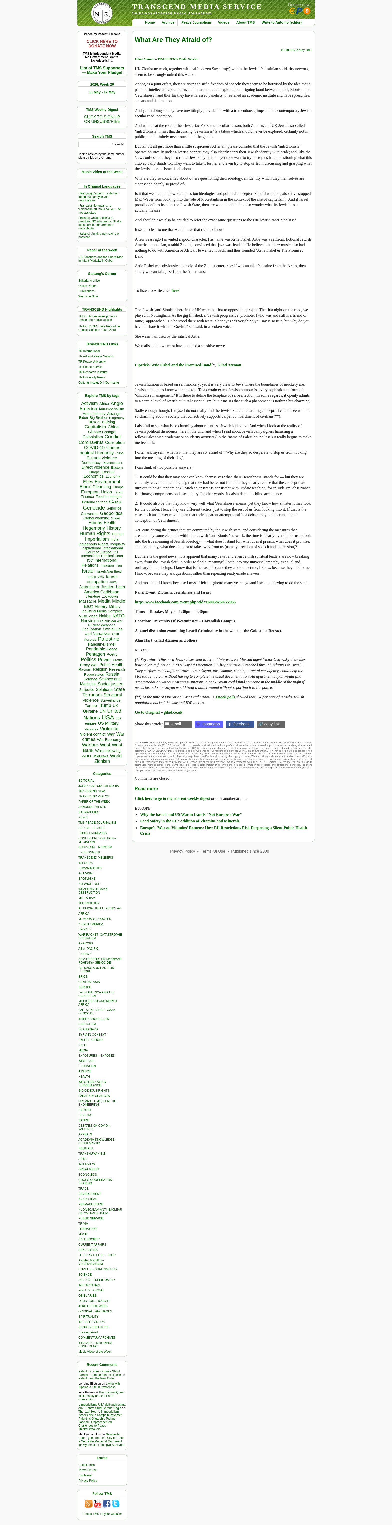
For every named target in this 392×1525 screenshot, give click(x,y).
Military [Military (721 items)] (101, 606)
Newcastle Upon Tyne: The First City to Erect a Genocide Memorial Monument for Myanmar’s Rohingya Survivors (101, 1440)
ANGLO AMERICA (90, 924)
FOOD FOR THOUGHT (94, 1301)
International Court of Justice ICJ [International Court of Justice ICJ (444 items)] (104, 550)
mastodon (211, 724)
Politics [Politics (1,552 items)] (88, 659)
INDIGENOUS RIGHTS (94, 1090)
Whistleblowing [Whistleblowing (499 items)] (108, 750)
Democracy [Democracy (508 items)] (91, 462)
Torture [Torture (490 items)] (91, 705)
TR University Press (91, 377)
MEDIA (83, 1050)
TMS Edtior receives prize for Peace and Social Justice (97, 318)
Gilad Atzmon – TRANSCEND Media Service (166, 59)
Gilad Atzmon (230, 365)
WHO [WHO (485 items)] (86, 756)
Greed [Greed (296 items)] (115, 518)
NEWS (83, 817)
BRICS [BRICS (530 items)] (94, 422)
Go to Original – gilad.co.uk (158, 712)
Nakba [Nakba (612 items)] (105, 616)
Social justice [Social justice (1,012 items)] (111, 683)
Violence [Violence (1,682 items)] (109, 728)
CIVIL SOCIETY (89, 1239)
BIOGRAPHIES (88, 812)
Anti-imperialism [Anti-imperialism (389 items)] (111, 409)
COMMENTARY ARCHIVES (97, 1337)
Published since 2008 (250, 851)
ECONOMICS (87, 1174)
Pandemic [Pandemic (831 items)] (95, 649)
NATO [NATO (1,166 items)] (118, 615)
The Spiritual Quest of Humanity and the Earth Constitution (101, 1396)
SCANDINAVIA (88, 1029)
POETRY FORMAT (91, 1290)
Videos (224, 22)
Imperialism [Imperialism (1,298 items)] (97, 539)
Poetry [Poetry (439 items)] (112, 654)
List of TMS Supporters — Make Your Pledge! (102, 70)
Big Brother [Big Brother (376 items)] (99, 418)
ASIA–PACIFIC (88, 948)
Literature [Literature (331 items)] (93, 596)
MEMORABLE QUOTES (94, 919)
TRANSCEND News (92, 791)
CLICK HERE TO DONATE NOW (102, 43)
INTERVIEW (86, 1164)
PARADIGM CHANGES (94, 1096)
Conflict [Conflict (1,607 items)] (113, 436)
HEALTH (84, 1076)
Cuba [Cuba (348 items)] (120, 453)
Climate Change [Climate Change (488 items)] (102, 432)
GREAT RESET (89, 1169)
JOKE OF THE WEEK (93, 1306)
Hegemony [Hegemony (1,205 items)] (94, 528)
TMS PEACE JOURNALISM (97, 822)
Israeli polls (225, 697)
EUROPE (84, 987)
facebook (242, 724)
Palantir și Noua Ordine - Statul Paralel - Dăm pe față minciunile (99, 1373)
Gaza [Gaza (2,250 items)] (115, 501)
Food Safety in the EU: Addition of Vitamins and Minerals (190, 821)
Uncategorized (88, 1332)
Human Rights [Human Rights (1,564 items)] (95, 533)
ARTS (82, 1159)
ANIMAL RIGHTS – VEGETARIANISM (91, 1262)
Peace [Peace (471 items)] (112, 649)
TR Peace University (92, 361)
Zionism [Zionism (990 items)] (102, 761)
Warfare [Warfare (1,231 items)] (90, 744)
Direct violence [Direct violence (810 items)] (96, 467)
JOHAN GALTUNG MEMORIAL (99, 786)
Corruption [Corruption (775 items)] (115, 442)
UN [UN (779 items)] (103, 711)
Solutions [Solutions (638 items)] (104, 689)
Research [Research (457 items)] (117, 669)
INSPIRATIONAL (89, 1285)
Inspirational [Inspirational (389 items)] (91, 548)
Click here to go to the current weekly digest (172, 798)
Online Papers (88, 286)
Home (150, 22)
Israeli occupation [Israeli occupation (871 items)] (102, 579)
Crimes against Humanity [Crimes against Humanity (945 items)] (100, 450)
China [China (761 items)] (113, 427)
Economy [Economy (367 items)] (113, 476)
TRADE (83, 1188)
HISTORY (85, 1110)
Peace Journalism (196, 22)
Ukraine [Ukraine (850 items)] (90, 711)
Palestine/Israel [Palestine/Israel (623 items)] (102, 644)
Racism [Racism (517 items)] (84, 669)
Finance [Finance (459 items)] (87, 497)
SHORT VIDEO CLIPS (93, 1327)
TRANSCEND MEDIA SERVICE (197, 6)
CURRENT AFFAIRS (92, 1244)
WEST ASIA (86, 1061)
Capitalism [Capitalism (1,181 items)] (95, 426)
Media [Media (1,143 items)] (104, 601)
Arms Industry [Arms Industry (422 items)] (94, 414)
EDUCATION (87, 1066)
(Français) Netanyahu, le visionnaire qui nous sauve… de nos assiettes (99, 209)
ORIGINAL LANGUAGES (95, 1311)
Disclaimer (85, 1475)
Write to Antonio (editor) (282, 22)
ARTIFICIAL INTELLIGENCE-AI (99, 908)
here (175, 290)
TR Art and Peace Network (96, 356)
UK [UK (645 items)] (115, 705)
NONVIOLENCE (89, 884)
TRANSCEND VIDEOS (93, 796)
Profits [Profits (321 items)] (118, 660)
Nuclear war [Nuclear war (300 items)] (114, 621)
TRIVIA (83, 1223)
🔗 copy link (269, 724)
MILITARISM (87, 898)
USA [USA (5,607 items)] (108, 717)
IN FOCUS (85, 863)
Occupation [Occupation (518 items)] (91, 629)
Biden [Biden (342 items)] (83, 418)
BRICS (83, 976)
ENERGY (84, 954)
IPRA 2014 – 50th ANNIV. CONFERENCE (95, 1344)
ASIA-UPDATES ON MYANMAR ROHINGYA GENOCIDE (100, 960)
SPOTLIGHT (87, 878)
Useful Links (86, 1465)
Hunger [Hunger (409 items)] (118, 534)
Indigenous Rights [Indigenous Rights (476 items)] (93, 544)
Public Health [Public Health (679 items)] (112, 664)
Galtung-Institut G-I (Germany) (98, 382)
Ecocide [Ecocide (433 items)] (108, 472)
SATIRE (83, 1120)
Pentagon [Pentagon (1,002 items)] (95, 654)
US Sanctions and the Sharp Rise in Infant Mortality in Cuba (100, 258)
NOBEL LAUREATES (92, 833)
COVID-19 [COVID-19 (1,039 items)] (94, 447)
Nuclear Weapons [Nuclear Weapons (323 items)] (101, 625)
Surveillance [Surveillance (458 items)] (110, 700)
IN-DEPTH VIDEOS (91, 1322)
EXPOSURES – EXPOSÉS (96, 1055)
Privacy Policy (87, 1480)
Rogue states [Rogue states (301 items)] (94, 674)
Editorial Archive (89, 280)
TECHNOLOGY (89, 903)
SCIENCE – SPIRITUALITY (96, 1280)
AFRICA (84, 913)
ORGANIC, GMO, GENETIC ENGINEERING (97, 1102)
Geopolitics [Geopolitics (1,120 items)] (111, 513)
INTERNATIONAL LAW (94, 1019)
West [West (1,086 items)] (105, 744)
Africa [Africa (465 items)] (104, 403)
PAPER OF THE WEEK (94, 801)
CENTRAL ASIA (89, 982)
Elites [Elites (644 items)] (88, 481)
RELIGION (85, 1148)
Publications (86, 291)
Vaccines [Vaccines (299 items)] (91, 729)
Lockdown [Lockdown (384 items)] (110, 596)
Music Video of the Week (95, 1351)
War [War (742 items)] (111, 734)
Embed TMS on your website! (102, 1514)
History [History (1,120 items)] (114, 528)
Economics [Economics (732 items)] (94, 476)
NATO (82, 1045)
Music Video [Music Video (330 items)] (88, 616)
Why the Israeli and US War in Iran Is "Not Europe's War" (191, 814)
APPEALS (85, 1134)
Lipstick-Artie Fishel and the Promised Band (173, 365)
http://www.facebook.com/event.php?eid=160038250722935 (185, 602)
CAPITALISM (87, 1024)
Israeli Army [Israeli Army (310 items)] (95, 577)
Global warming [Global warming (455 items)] (97, 518)
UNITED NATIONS (91, 1040)
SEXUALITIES (88, 1250)
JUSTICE (84, 1071)
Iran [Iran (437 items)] (119, 565)
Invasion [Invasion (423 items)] (107, 565)
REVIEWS (85, 1115)
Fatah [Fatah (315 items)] (118, 492)
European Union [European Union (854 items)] (96, 491)
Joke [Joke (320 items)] (113, 582)
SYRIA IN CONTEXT (92, 1034)
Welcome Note (88, 296)
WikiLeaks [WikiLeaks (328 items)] (100, 756)
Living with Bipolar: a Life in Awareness (99, 1385)
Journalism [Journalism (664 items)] (89, 587)
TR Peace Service (90, 367)
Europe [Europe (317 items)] (118, 487)
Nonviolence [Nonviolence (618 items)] (92, 621)
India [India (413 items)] (115, 539)
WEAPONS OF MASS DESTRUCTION (93, 890)
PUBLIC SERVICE (90, 1218)
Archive (168, 22)
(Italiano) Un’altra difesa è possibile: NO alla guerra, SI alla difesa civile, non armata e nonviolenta (99, 223)
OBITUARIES (87, 1295)
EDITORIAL (86, 780)
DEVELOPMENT (89, 1194)
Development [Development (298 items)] (112, 463)
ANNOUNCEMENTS (92, 807)
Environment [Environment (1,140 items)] (107, 481)
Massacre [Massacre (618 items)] (87, 601)
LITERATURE (87, 1229)
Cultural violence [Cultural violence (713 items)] (101, 458)
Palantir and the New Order (96, 1378)
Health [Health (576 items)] (110, 523)
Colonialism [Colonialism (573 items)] (93, 437)
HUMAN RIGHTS (90, 868)
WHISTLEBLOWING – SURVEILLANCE (93, 1083)
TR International (89, 351)
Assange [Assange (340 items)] (114, 414)
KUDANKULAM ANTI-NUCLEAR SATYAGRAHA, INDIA (100, 1211)
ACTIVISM (85, 873)
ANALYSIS (85, 943)
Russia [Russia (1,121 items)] (113, 674)
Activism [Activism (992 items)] (90, 403)
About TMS (245, 22)
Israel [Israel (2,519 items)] (88, 571)
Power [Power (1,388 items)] (105, 659)
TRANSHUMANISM (91, 1153)
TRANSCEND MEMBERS (95, 857)
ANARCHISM (87, 1199)
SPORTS (84, 929)
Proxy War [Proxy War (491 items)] (89, 665)
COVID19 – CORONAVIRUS (97, 1269)
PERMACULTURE (90, 1204)
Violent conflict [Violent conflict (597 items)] (93, 734)
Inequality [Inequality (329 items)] (117, 544)
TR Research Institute (93, 372)
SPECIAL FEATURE (92, 828)
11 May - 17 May (102, 92)
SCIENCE (85, 1274)
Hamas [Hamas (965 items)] (95, 522)
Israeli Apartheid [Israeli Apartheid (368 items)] (109, 571)
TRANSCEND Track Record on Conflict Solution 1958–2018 (99, 328)
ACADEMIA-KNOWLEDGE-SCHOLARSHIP (97, 1141)
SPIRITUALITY (88, 1316)
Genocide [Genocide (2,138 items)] (94, 508)
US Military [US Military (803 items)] (108, 723)
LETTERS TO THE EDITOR (97, 1255)
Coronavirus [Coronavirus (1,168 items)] (91, 442)
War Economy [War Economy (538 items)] (109, 739)
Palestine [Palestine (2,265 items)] (109, 639)
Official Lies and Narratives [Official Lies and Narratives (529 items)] (104, 631)
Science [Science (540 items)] (91, 679)
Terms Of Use (87, 1470)
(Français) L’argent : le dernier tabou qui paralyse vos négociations (98, 197)
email (176, 724)
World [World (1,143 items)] (116, 755)
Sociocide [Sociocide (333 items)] (87, 690)
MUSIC (83, 1234)
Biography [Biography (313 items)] (116, 418)
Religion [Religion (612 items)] (100, 669)
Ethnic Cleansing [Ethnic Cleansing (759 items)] (95, 486)
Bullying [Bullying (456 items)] (108, 422)
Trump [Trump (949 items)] (105, 705)
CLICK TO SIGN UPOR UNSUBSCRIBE (102, 119)
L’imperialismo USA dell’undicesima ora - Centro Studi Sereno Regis (102, 1406)
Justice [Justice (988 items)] (107, 586)
